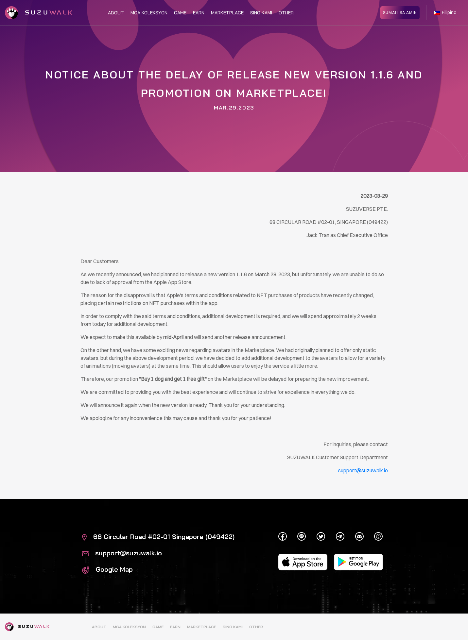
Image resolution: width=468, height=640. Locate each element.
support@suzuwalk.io (122, 553)
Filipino (445, 12)
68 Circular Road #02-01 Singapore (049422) (158, 536)
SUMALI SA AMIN (400, 12)
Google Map (107, 569)
